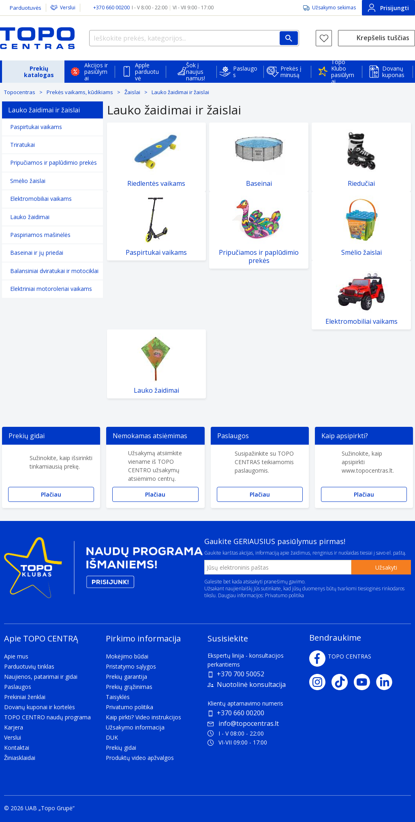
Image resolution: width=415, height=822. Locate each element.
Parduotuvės (25, 7)
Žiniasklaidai (19, 758)
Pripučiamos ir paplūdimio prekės (53, 162)
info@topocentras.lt (243, 723)
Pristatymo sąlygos (131, 666)
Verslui (67, 7)
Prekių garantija (126, 677)
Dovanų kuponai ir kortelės (39, 707)
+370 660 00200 (240, 712)
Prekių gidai (121, 748)
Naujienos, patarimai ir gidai (40, 677)
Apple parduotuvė (147, 71)
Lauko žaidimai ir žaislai (180, 92)
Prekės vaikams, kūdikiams (80, 92)
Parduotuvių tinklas (29, 666)
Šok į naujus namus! (195, 71)
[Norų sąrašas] (324, 38)
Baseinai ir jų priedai (36, 252)
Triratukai (22, 144)
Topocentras (19, 92)
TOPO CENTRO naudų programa (47, 717)
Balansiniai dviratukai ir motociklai (54, 271)
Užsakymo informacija (135, 727)
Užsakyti (386, 567)
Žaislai (132, 92)
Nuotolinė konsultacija (251, 684)
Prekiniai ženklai (24, 697)
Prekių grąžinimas (129, 687)
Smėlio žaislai (27, 181)
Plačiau (51, 494)
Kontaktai (16, 748)
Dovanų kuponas (393, 72)
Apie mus (16, 656)
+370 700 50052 (240, 673)
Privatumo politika (284, 595)
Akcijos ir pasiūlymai (96, 71)
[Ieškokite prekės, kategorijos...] (194, 38)
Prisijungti (388, 8)
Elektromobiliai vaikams (41, 198)
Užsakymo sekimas (334, 7)
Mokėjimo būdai (127, 656)
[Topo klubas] (103, 571)
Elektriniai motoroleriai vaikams (51, 289)
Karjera (13, 727)
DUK (112, 737)
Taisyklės (118, 697)
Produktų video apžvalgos (140, 758)
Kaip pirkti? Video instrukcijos (143, 717)
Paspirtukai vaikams (36, 127)
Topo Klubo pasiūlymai (342, 71)
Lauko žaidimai (29, 217)
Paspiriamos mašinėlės (40, 235)
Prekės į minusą (291, 72)
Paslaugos (245, 72)
